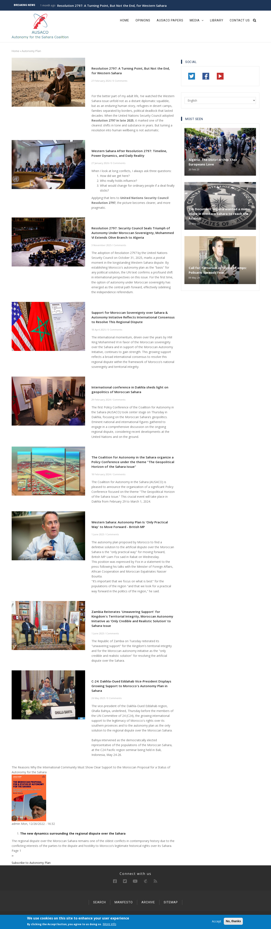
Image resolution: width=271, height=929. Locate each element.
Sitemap (171, 902)
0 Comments (120, 80)
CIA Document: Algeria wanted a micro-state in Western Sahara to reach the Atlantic (220, 213)
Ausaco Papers (170, 20)
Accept (216, 921)
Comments (119, 245)
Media (197, 20)
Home (124, 20)
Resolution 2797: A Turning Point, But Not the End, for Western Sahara (112, 5)
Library (216, 20)
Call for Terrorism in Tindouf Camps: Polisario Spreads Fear (218, 270)
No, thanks (233, 921)
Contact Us (240, 20)
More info (109, 924)
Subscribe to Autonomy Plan (31, 863)
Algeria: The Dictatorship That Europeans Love (213, 161)
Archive (148, 902)
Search (99, 902)
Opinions (143, 20)
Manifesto (124, 902)
